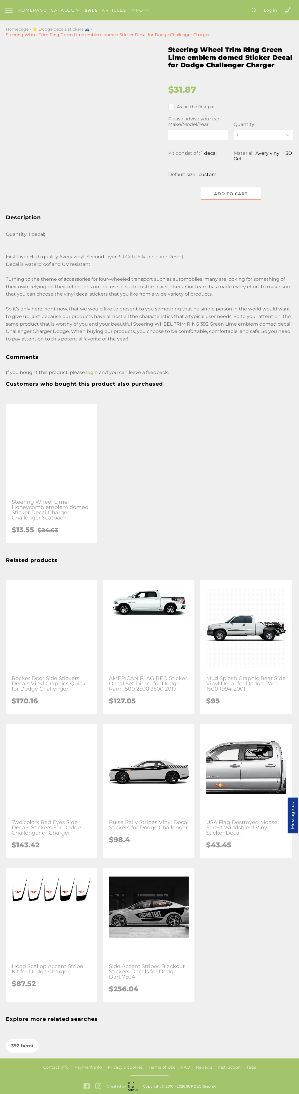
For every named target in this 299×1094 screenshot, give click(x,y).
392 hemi (22, 1046)
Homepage (32, 10)
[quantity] (263, 135)
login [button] (92, 372)
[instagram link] (98, 1086)
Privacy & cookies (125, 1067)
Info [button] (140, 10)
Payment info (88, 1067)
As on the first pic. (191, 107)
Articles (114, 10)
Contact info (56, 1067)
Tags (251, 1067)
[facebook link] (87, 1086)
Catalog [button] (65, 10)
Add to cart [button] (231, 193)
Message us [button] (292, 815)
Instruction (229, 1067)
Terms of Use (162, 1067)
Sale (91, 10)
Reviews (204, 1067)
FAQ (185, 1067)
